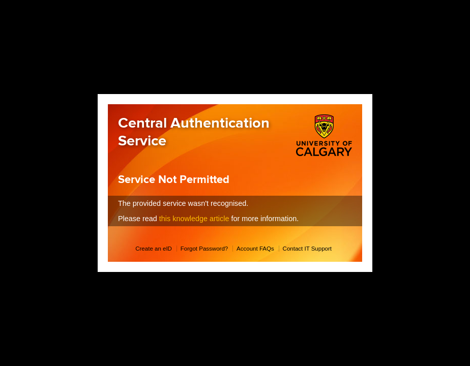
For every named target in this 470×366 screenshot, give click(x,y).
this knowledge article (194, 219)
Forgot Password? (204, 249)
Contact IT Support (307, 249)
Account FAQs (255, 249)
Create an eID (153, 249)
